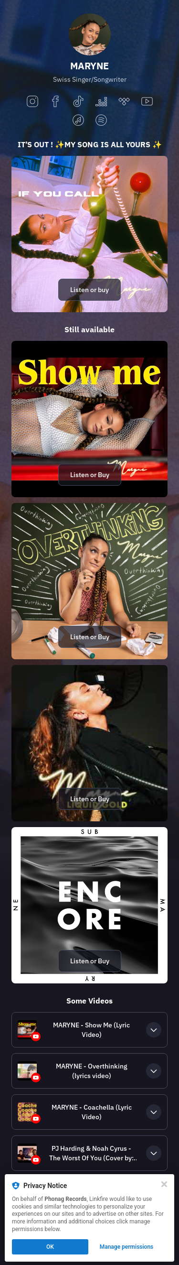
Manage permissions (127, 1246)
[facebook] (55, 102)
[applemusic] (78, 120)
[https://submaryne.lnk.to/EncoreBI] (89, 905)
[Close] (164, 1184)
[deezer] (101, 102)
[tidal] (124, 102)
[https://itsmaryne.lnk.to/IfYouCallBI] (89, 234)
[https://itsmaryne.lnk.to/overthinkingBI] (89, 581)
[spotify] (101, 120)
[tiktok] (78, 102)
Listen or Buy (89, 474)
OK (50, 1246)
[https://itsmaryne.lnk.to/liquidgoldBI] (89, 743)
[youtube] (147, 102)
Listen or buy (89, 289)
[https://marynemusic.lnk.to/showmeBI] (89, 419)
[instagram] (32, 102)
